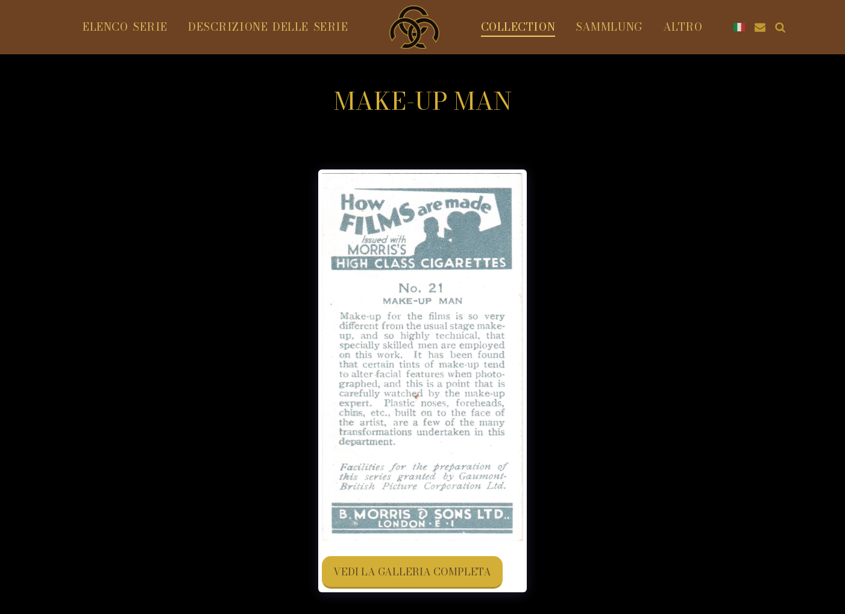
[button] (760, 27)
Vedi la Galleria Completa (412, 572)
